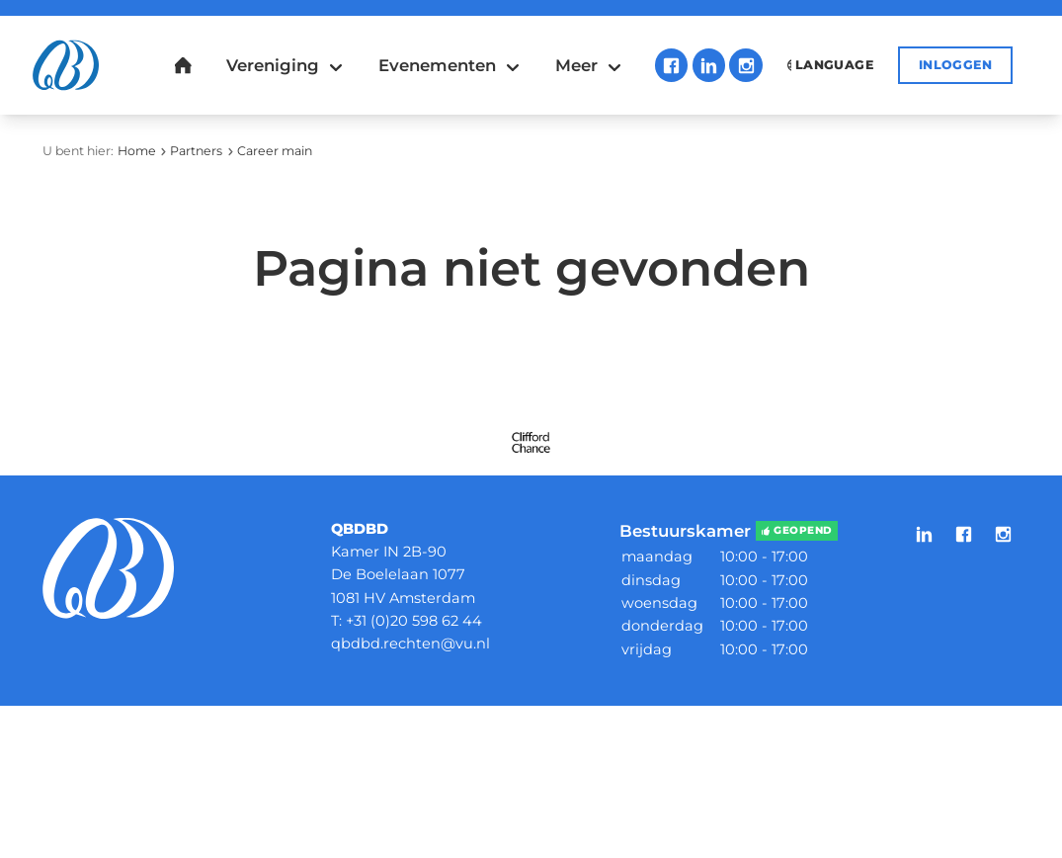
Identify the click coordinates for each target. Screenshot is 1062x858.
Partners (196, 150)
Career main (274, 150)
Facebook (671, 64)
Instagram (745, 64)
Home (137, 150)
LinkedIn (709, 64)
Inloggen (955, 64)
